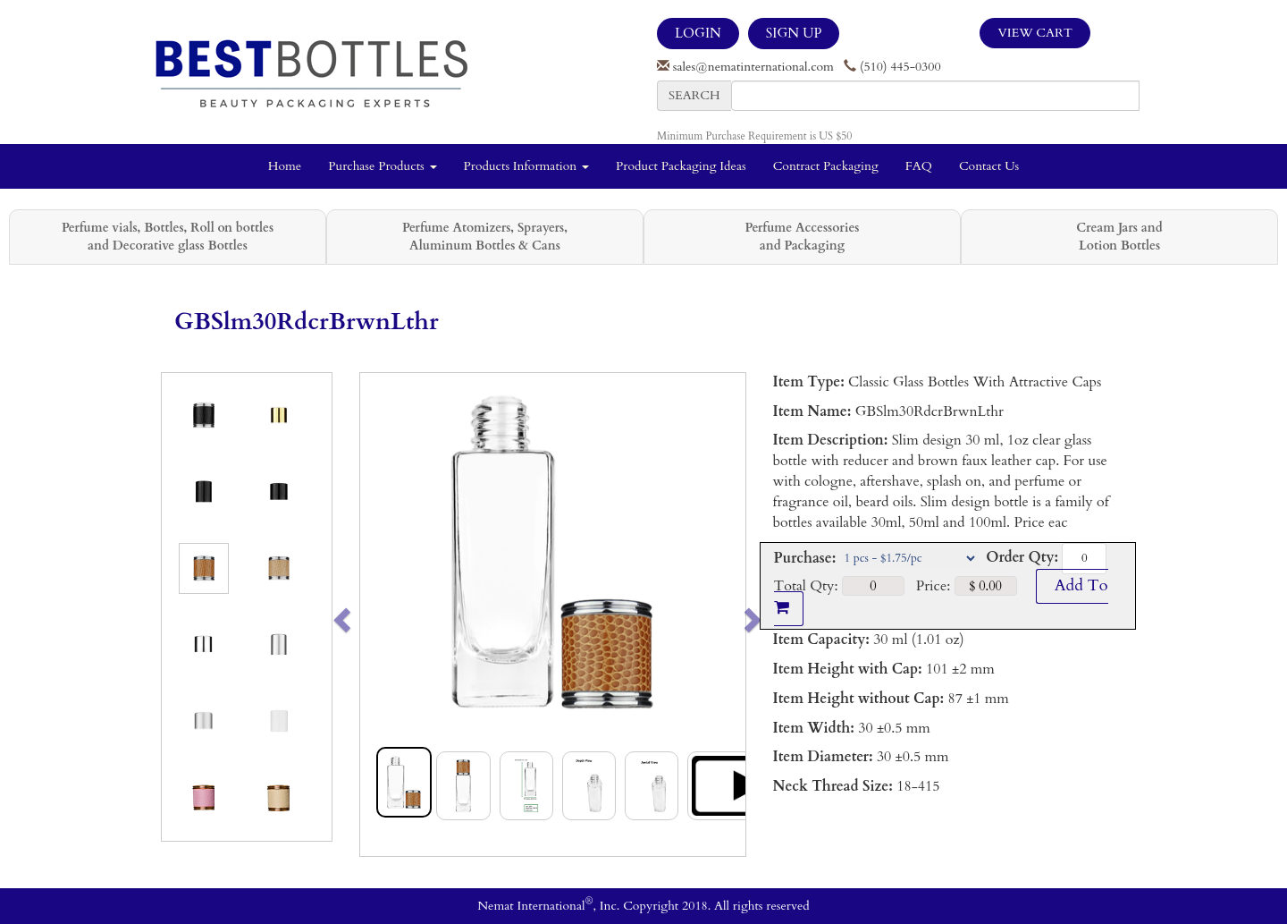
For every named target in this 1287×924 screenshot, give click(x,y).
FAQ (918, 165)
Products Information (527, 165)
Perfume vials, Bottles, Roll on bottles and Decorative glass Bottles (167, 236)
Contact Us (989, 165)
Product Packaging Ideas (681, 165)
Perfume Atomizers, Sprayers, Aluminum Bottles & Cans (485, 236)
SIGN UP (793, 33)
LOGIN (698, 33)
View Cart (1034, 32)
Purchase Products (382, 165)
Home (284, 165)
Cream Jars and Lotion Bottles (1119, 236)
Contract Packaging (826, 165)
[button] (379, 614)
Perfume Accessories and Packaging (801, 236)
